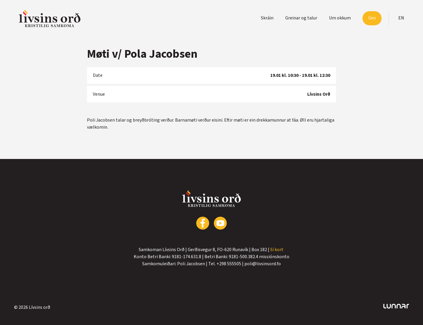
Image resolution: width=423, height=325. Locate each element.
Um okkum (340, 18)
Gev (372, 18)
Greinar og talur (301, 18)
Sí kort (277, 249)
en (401, 18)
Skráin (267, 18)
